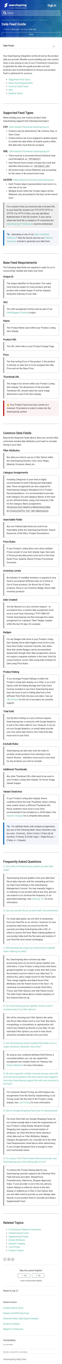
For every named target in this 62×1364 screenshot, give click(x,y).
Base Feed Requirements (21, 83)
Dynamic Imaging (15, 814)
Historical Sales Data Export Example (20, 1317)
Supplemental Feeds (18, 1235)
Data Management (29, 20)
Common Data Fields (18, 86)
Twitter (8, 1258)
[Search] (31, 13)
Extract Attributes (15, 1064)
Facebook (5, 1258)
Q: (30, 909)
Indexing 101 (38, 897)
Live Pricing (24, 1101)
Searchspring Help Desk (10, 20)
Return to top (10, 1289)
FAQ (11, 90)
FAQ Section (12, 698)
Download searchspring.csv (36, 127)
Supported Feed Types (19, 79)
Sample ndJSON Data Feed (16, 1312)
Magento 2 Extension (13, 1328)
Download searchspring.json (40, 179)
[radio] (24, 1274)
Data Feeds (43, 20)
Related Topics (16, 93)
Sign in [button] (51, 5)
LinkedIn (12, 1258)
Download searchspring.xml (36, 151)
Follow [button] (31, 34)
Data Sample (15, 127)
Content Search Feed (18, 1232)
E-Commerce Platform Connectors (25, 1228)
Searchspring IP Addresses (20, 223)
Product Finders (16, 1249)
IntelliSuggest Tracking (17, 312)
